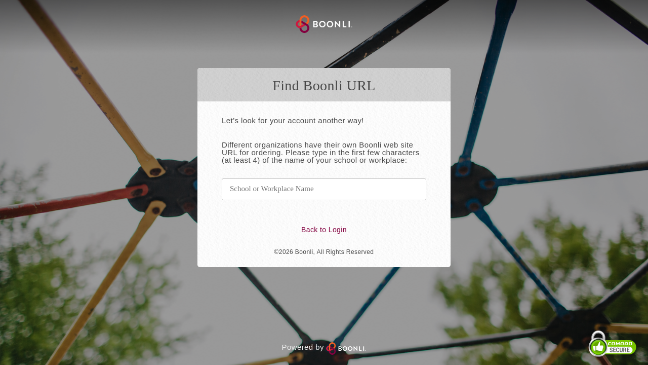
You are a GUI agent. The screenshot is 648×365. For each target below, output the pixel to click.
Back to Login (324, 230)
